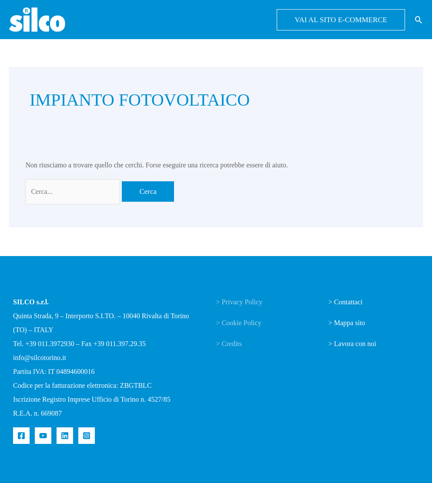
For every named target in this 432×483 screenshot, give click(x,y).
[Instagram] (86, 435)
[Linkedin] (65, 435)
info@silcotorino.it (39, 357)
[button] (341, 19)
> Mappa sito (346, 322)
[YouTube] (43, 435)
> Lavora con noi (352, 343)
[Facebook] (21, 435)
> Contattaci (345, 302)
